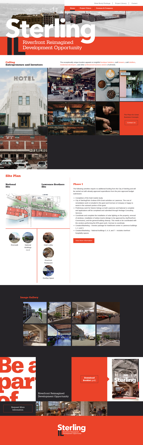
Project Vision (85, 8)
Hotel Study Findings (102, 3)
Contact (134, 3)
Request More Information (18, 408)
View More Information (84, 240)
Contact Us (131, 123)
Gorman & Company (104, 8)
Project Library (121, 3)
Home (72, 8)
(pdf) (89, 379)
